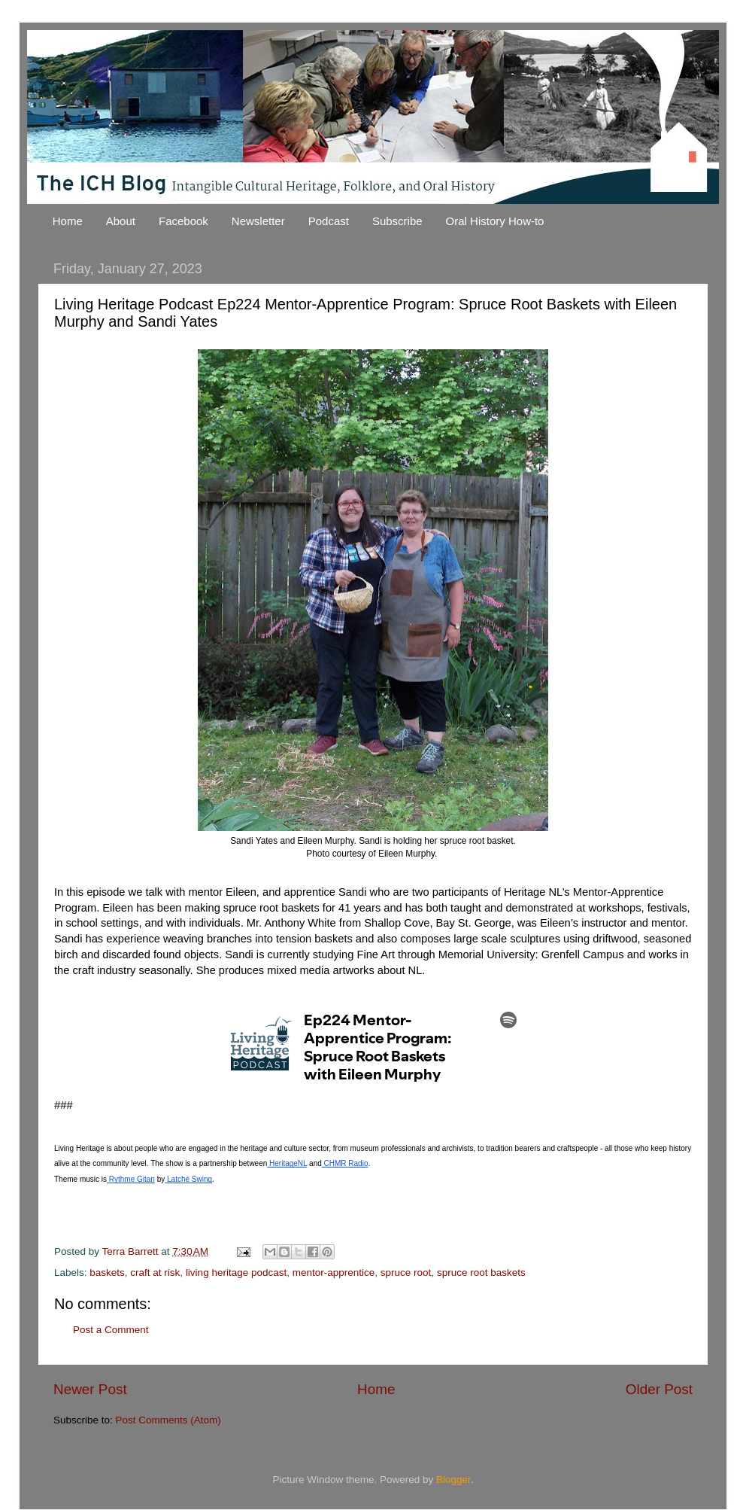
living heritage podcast (236, 1272)
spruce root (406, 1272)
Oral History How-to (495, 221)
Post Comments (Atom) (168, 1420)
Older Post (659, 1389)
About (120, 221)
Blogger (453, 1479)
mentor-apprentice (334, 1272)
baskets (107, 1272)
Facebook (183, 221)
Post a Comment (111, 1329)
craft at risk (155, 1272)
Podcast (328, 221)
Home (68, 221)
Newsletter (258, 221)
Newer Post (90, 1389)
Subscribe (397, 221)
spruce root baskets (481, 1272)
